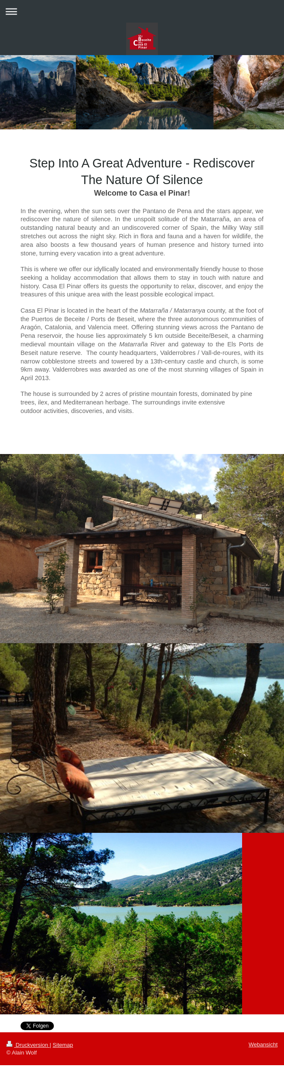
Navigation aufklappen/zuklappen (142, 11)
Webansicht (263, 1044)
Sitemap (63, 1045)
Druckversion (28, 1045)
